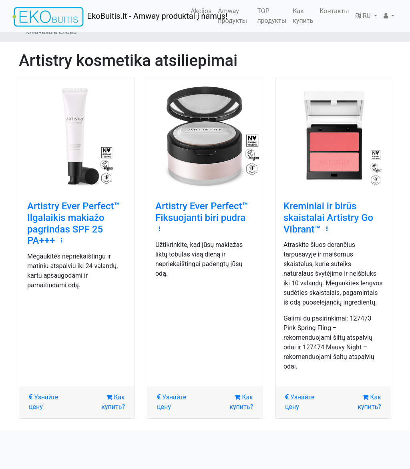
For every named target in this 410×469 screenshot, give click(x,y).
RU (364, 16)
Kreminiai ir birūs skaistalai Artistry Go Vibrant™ (328, 217)
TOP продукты (271, 15)
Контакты (334, 11)
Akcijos (201, 11)
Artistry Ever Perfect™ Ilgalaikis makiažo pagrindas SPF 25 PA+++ (73, 223)
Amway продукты (232, 15)
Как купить (303, 15)
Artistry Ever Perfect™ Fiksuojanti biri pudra (201, 211)
